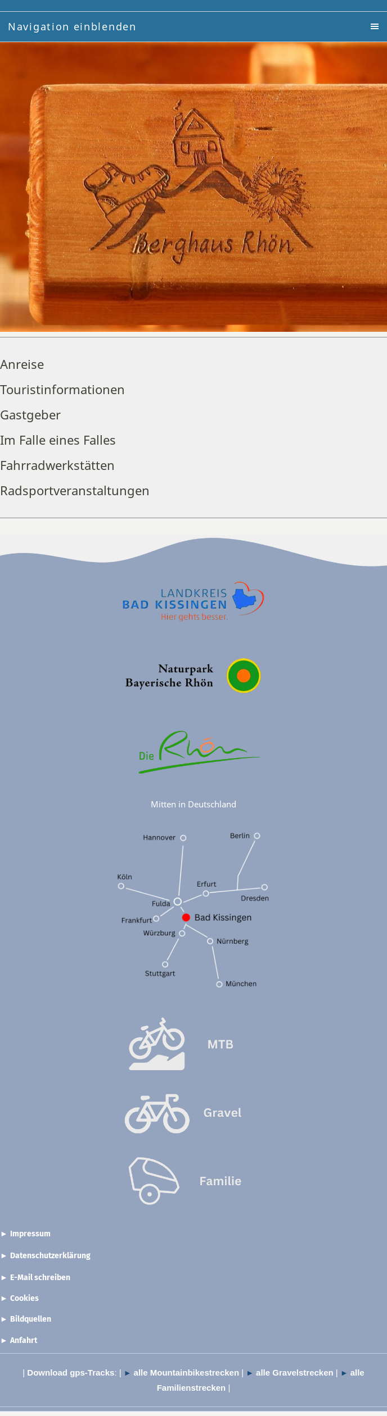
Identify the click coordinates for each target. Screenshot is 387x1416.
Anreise (22, 363)
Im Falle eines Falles (58, 439)
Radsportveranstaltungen (75, 490)
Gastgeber (30, 414)
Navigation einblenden (72, 26)
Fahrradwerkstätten (57, 464)
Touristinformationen (62, 389)
